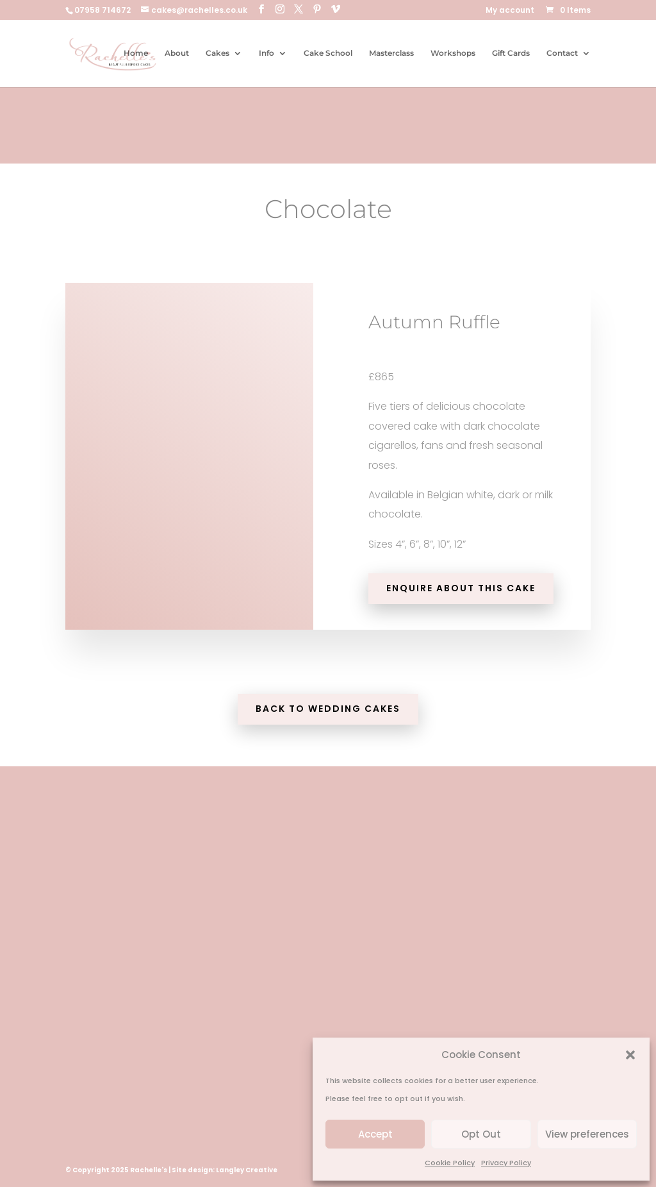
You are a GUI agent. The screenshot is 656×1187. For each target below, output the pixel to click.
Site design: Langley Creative (224, 1170)
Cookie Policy (450, 1163)
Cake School (328, 53)
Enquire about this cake (461, 588)
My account (510, 10)
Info (266, 53)
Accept (375, 1134)
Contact (562, 53)
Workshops (452, 53)
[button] (630, 1054)
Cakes (217, 53)
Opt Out (481, 1134)
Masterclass (391, 53)
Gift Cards (511, 53)
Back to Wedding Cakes (328, 708)
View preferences (587, 1134)
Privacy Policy (506, 1163)
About (177, 53)
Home (136, 53)
